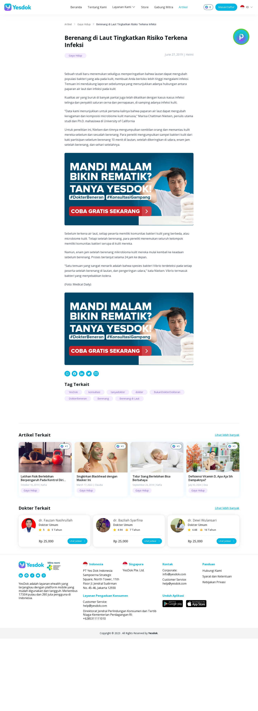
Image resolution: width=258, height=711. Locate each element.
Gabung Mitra (163, 7)
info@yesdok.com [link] (174, 647)
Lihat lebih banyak (227, 507)
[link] (67, 446)
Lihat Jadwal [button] (78, 613)
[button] (45, 541)
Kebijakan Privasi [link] (213, 654)
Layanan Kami (123, 7)
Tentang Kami (97, 7)
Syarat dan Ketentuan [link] (217, 649)
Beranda (76, 7)
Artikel (183, 7)
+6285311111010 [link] (94, 691)
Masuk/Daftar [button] (226, 7)
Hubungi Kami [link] (212, 643)
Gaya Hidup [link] (84, 24)
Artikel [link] (68, 24)
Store (145, 7)
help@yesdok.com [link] (175, 656)
